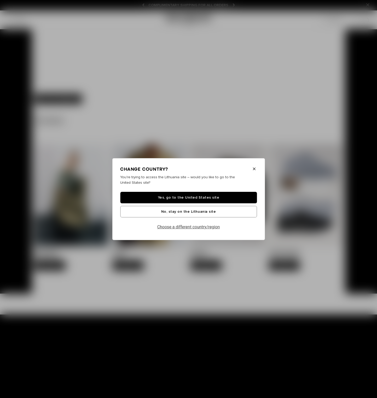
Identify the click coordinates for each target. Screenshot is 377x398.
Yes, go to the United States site (188, 197)
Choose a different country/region (188, 226)
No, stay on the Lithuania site (188, 211)
